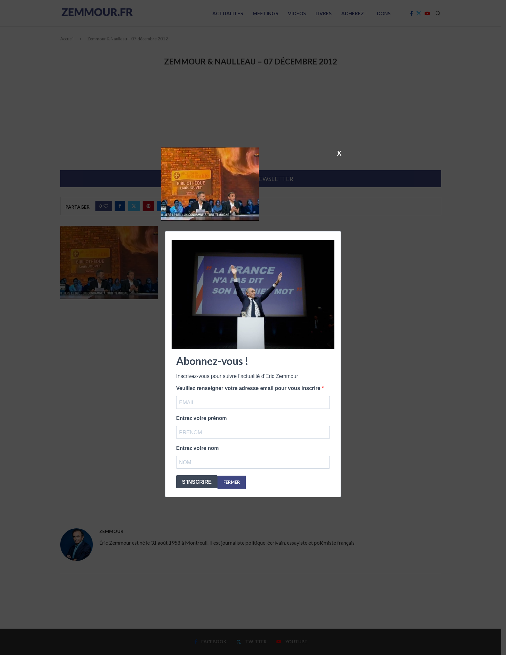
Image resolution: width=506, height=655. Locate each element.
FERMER (231, 482)
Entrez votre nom (197, 448)
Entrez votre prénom (201, 418)
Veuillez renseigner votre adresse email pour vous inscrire (249, 388)
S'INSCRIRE (197, 482)
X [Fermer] (339, 153)
